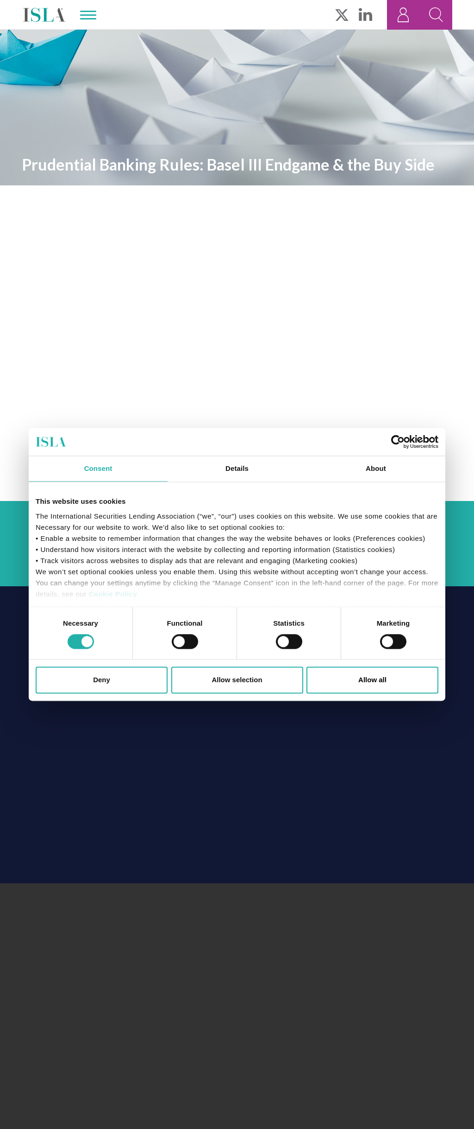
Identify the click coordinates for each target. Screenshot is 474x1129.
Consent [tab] (98, 468)
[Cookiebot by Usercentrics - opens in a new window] (397, 442)
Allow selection (237, 680)
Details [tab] (237, 468)
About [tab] (376, 468)
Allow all (372, 680)
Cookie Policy (112, 594)
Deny (101, 680)
